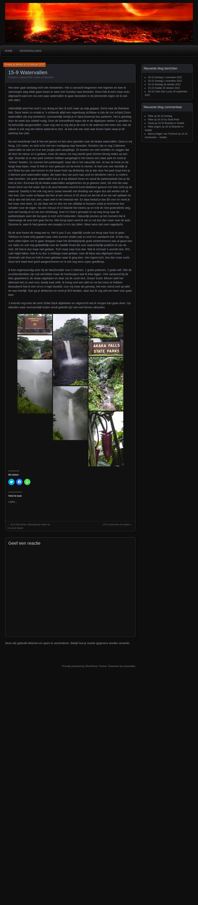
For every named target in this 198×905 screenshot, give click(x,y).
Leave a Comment (43, 77)
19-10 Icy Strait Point (168, 119)
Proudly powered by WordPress (80, 666)
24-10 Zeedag (155, 84)
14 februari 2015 (35, 64)
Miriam (19, 64)
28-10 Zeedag (155, 77)
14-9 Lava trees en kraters (116, 524)
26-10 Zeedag (155, 81)
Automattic (129, 666)
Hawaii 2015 (26, 77)
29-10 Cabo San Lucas (160, 91)
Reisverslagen (30, 50)
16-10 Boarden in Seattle (171, 123)
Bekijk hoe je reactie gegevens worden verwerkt (100, 643)
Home (8, 50)
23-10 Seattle (155, 88)
